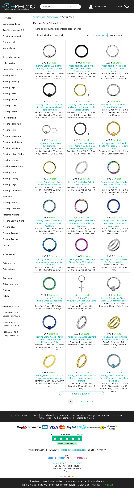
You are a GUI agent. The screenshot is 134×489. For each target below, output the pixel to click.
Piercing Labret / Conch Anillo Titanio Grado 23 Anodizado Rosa (82, 262)
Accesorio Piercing (11, 57)
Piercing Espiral (10, 111)
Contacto (7, 278)
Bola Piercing (9, 63)
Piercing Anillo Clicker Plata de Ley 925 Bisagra (81, 183)
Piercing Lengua (10, 160)
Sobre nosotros (10, 284)
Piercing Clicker (10, 93)
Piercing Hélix (9, 130)
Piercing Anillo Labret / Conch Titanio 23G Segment (114, 105)
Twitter (61, 457)
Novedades (8, 18)
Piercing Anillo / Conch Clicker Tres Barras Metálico (114, 260)
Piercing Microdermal (13, 166)
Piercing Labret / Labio (13, 154)
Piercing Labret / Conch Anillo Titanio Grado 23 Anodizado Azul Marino (114, 223)
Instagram (82, 457)
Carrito (119, 6)
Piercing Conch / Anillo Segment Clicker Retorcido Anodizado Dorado (81, 378)
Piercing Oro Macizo (12, 190)
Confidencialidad (66, 418)
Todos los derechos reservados (72, 449)
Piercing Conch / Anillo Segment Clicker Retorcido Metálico (81, 338)
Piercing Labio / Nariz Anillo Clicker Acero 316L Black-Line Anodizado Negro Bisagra (81, 146)
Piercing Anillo (9, 75)
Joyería (6, 245)
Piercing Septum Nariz (13, 220)
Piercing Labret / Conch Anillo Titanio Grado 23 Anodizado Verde (49, 301)
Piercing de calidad (12, 36)
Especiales (14, 415)
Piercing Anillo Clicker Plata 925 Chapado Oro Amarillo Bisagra (49, 376)
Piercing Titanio (10, 233)
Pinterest (71, 457)
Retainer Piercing (11, 214)
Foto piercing (9, 263)
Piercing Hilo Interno (12, 142)
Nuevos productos (30, 415)
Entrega (6, 290)
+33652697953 (75, 463)
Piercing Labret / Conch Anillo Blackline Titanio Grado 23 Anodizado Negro (82, 68)
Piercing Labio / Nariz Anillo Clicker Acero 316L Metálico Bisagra (113, 68)
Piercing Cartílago (11, 81)
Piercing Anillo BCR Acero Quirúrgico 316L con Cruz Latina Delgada (81, 301)
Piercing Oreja (9, 184)
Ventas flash (9, 48)
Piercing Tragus (10, 239)
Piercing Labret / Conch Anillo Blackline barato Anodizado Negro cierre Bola (49, 107)
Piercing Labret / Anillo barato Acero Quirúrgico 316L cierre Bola (49, 68)
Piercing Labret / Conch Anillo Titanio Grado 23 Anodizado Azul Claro (49, 223)
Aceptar (108, 484)
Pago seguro (104, 415)
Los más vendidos (11, 24)
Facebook (51, 457)
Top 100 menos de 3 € (13, 30)
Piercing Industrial (11, 148)
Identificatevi (100, 6)
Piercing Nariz (9, 172)
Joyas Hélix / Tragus (12, 69)
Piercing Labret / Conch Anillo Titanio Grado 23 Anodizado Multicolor (114, 184)
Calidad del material (85, 418)
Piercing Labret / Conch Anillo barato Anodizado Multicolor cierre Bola (82, 223)
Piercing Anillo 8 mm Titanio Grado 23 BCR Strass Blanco (114, 299)
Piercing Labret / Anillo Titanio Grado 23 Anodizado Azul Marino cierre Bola (49, 339)
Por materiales (10, 42)
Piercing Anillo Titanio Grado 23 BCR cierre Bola (49, 144)
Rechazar (96, 484)
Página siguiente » (81, 393)
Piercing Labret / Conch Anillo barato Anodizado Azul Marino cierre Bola (49, 262)
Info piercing (9, 254)
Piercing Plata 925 (11, 208)
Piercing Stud (9, 227)
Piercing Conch (10, 99)
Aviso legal (51, 418)
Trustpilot (79, 434)
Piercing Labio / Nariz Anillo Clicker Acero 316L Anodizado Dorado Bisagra (81, 107)
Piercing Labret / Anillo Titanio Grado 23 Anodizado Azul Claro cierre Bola (114, 378)
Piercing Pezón (10, 202)
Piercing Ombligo (11, 178)
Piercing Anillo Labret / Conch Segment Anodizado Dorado (49, 183)
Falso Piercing (9, 117)
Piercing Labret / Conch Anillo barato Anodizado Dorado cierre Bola (113, 146)
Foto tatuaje (9, 269)
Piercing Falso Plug (12, 123)
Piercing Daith (9, 105)
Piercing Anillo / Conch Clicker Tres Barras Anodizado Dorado (114, 338)
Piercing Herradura (12, 136)
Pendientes (8, 196)
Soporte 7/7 (57, 463)
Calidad (6, 296)
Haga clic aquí (29, 484)
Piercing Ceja (9, 87)
